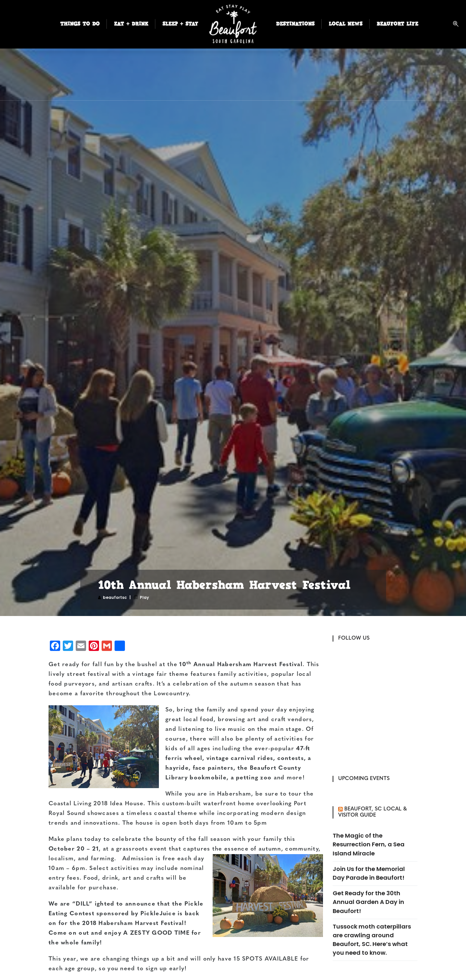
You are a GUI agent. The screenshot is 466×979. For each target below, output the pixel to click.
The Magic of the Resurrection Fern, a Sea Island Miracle (369, 844)
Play (144, 597)
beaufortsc (115, 597)
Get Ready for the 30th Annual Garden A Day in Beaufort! (368, 902)
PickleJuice (158, 914)
